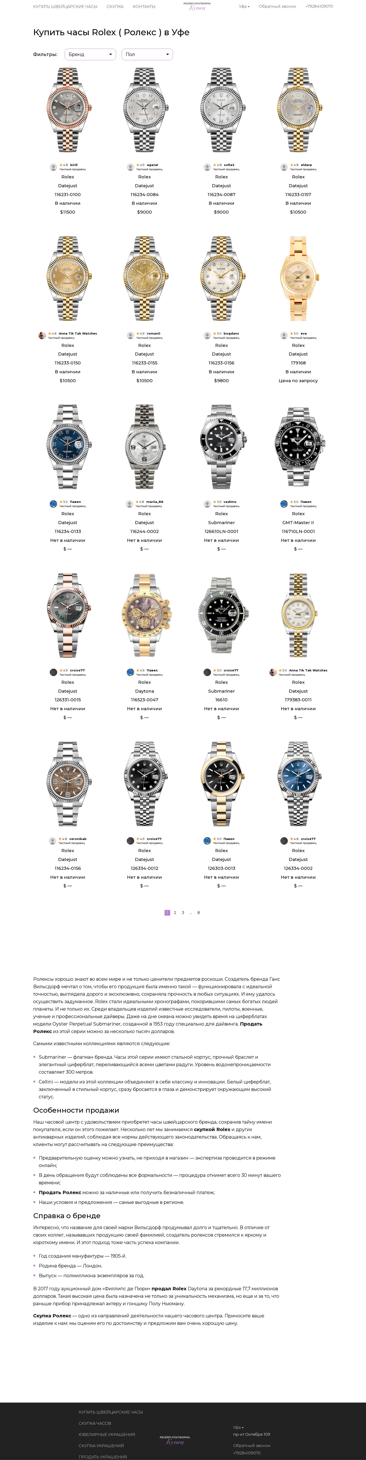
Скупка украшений (104, 1445)
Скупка (115, 7)
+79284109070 (319, 6)
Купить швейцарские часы (65, 7)
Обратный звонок (277, 6)
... (191, 929)
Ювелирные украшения (110, 1434)
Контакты (144, 7)
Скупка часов (98, 1423)
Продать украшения (106, 1457)
